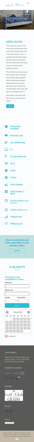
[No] (32, 436)
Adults (7, 297)
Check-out (9, 290)
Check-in (8, 282)
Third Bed (21, 297)
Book (10, 106)
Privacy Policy (10, 422)
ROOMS (17, 251)
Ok (17, 439)
